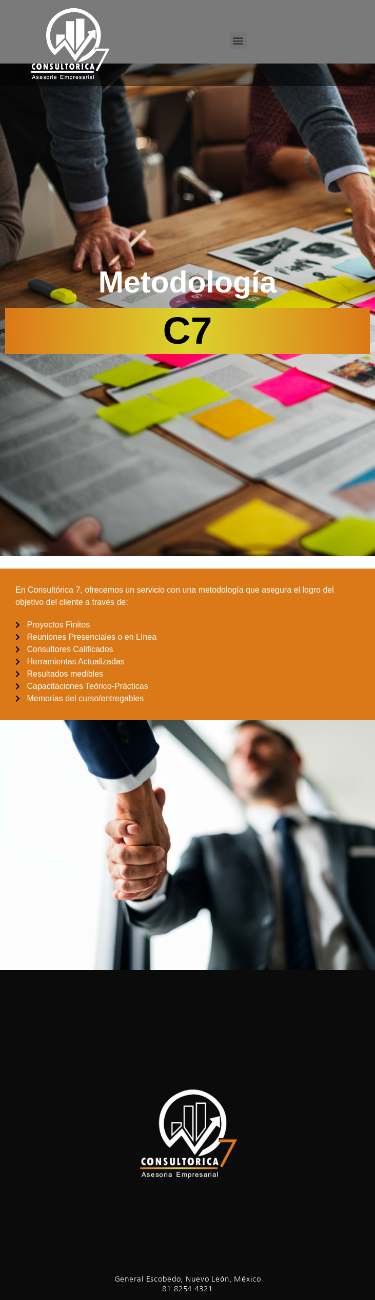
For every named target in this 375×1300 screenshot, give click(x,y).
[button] (238, 40)
